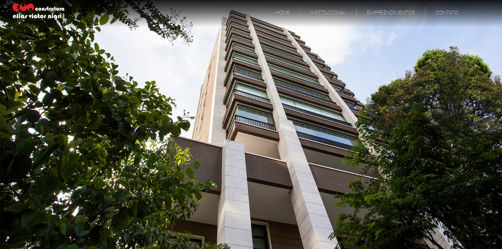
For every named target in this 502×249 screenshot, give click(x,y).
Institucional (328, 13)
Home (283, 13)
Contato (447, 13)
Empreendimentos (391, 13)
